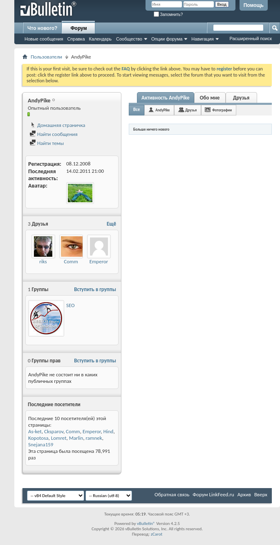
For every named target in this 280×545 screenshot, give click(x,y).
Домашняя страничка (57, 125)
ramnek (94, 438)
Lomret (59, 438)
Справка (76, 38)
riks (43, 261)
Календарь (100, 38)
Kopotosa (38, 438)
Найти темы (46, 143)
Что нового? (42, 28)
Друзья (241, 98)
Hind (108, 431)
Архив (244, 494)
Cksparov (53, 431)
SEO (70, 305)
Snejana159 (40, 444)
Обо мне (210, 98)
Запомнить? (168, 14)
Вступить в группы (95, 289)
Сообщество (129, 38)
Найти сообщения (53, 134)
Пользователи (46, 57)
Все (136, 109)
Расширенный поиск (250, 38)
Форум (78, 28)
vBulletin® (146, 523)
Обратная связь (172, 494)
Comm (71, 261)
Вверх (260, 494)
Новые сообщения (44, 38)
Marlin (76, 438)
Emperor (99, 261)
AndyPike (162, 110)
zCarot (157, 534)
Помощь (254, 5)
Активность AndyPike (165, 98)
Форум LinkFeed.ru (213, 494)
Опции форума (166, 38)
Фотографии (222, 110)
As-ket (35, 431)
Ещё (111, 224)
